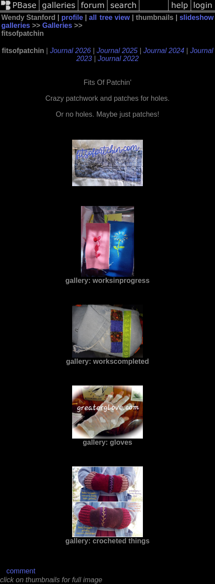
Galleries (57, 25)
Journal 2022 (118, 58)
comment (20, 571)
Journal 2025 (117, 50)
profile (72, 17)
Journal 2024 (163, 50)
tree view (115, 17)
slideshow (197, 17)
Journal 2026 (70, 50)
